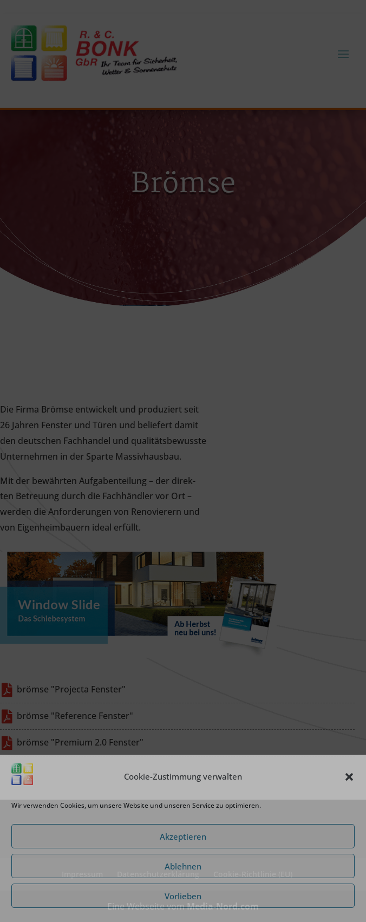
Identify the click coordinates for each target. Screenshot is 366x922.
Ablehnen (183, 866)
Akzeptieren (183, 836)
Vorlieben (183, 896)
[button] (349, 776)
